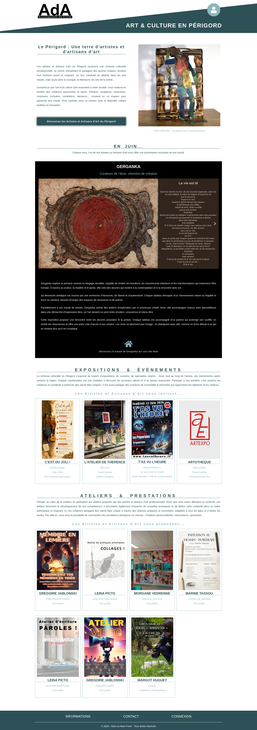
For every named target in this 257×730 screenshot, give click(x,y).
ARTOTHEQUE (199, 462)
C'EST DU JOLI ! (57, 462)
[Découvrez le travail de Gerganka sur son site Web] (128, 344)
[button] (42, 224)
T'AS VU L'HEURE (152, 462)
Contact (131, 716)
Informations (78, 716)
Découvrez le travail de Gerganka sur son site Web (128, 351)
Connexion (181, 716)
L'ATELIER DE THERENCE (104, 462)
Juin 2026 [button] (57, 472)
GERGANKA (128, 166)
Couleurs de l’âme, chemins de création (128, 173)
